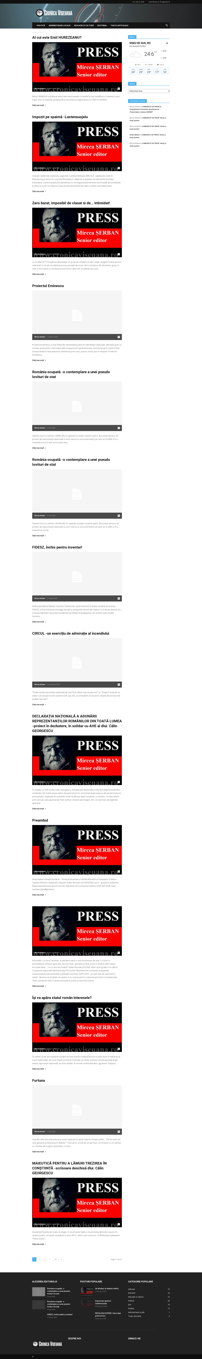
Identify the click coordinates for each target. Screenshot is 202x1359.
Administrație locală (59, 25)
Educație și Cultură (84, 25)
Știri (129, 1304)
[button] (167, 25)
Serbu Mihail (135, 135)
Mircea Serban (40, 88)
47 (56, 1259)
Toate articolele (119, 25)
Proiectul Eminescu (48, 286)
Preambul (40, 820)
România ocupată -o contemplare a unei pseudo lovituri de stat (58, 1291)
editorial (131, 1289)
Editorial (102, 25)
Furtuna (38, 1080)
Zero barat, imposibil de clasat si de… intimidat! (71, 203)
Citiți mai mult (39, 105)
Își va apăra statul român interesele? (62, 998)
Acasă (34, 32)
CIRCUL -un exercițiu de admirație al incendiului (70, 633)
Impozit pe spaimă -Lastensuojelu (60, 117)
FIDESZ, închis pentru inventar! (57, 547)
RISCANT (132, 1293)
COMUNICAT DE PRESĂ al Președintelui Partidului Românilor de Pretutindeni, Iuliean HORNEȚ (145, 109)
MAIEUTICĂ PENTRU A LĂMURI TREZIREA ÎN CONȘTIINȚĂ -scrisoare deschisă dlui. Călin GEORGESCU (69, 1168)
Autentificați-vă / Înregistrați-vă (159, 2)
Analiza (131, 1308)
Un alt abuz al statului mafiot (107, 1289)
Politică (41, 25)
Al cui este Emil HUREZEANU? (57, 37)
